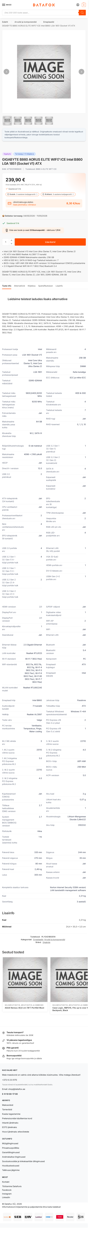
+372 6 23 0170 (9, 1080)
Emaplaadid (48, 22)
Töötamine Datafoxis (12, 1186)
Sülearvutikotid (12, 1005)
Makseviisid (7, 1105)
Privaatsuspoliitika (10, 1148)
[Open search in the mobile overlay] (44, 12)
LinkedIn (6, 1197)
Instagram (7, 1194)
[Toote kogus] (5, 242)
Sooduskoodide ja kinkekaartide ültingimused (23, 1161)
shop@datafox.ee (17, 1089)
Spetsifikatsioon (45, 286)
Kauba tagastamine (11, 1114)
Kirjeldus (31, 286)
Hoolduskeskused (10, 1165)
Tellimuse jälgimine (10, 1170)
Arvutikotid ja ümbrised (32, 1005)
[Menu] (6, 5)
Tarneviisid (7, 1109)
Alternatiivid (19, 286)
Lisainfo (59, 286)
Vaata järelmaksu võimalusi (24, 205)
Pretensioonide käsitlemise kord (17, 1118)
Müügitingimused (10, 1143)
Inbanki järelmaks (10, 1123)
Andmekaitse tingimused (13, 1157)
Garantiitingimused (11, 1152)
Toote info (6, 286)
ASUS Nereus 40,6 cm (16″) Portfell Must (24, 1008)
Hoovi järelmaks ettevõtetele (15, 1131)
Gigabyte (46, 942)
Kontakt (5, 1182)
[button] (83, 5)
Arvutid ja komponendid (26, 22)
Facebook (6, 1190)
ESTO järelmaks (9, 1127)
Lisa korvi (50, 242)
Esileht (5, 22)
